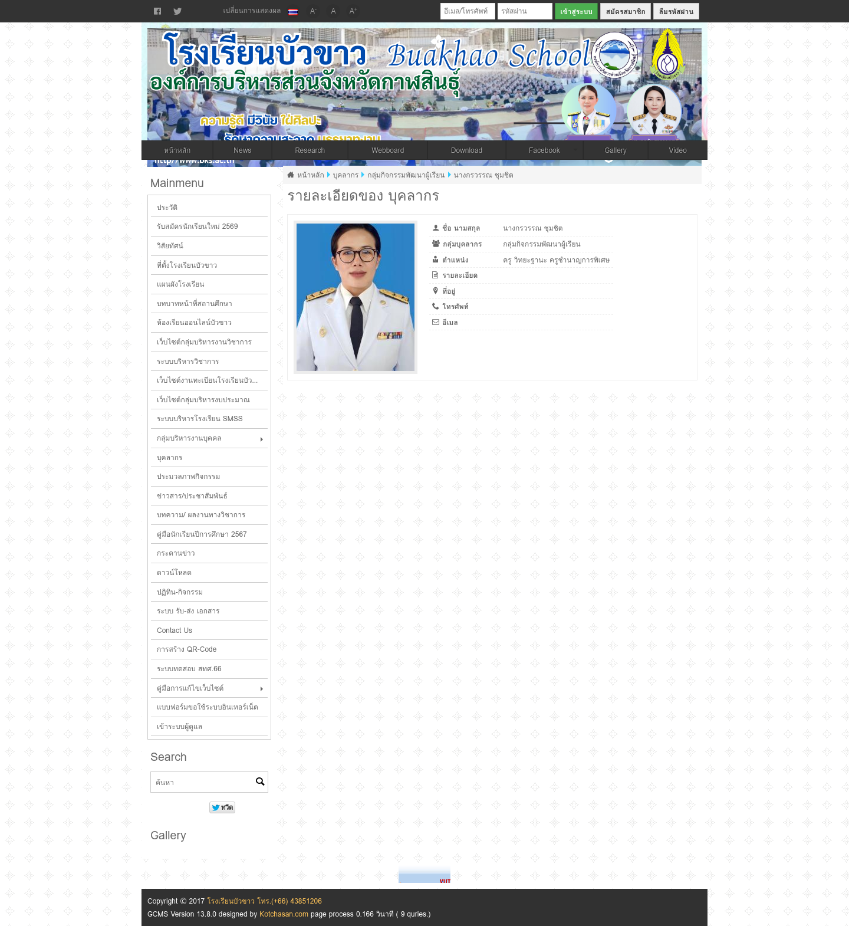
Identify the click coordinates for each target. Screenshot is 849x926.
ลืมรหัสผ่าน (676, 11)
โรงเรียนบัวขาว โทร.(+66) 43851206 (264, 901)
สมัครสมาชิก (626, 11)
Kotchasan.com (283, 914)
